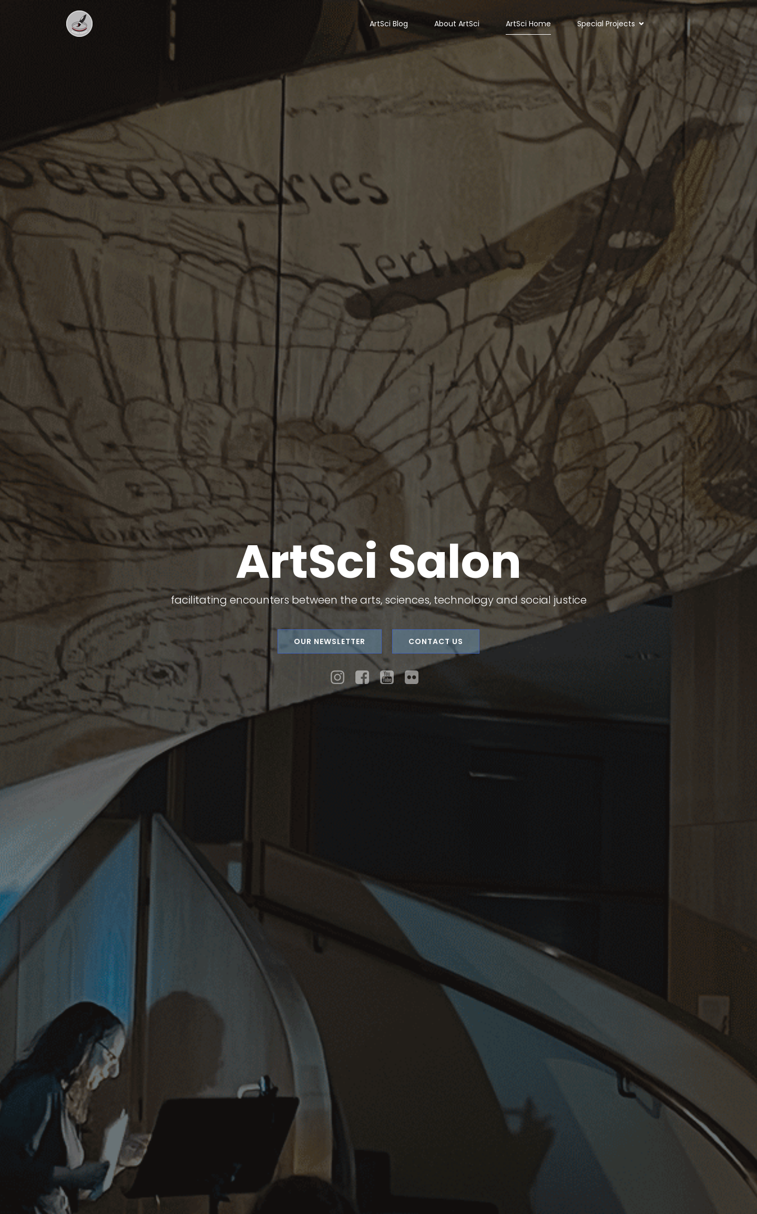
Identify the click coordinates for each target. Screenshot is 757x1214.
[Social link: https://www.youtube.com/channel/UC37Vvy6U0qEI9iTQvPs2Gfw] (390, 677)
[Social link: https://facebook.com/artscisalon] (366, 677)
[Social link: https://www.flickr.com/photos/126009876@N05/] (415, 677)
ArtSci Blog (389, 23)
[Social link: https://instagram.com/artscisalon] (341, 677)
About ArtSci (456, 23)
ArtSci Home (528, 23)
